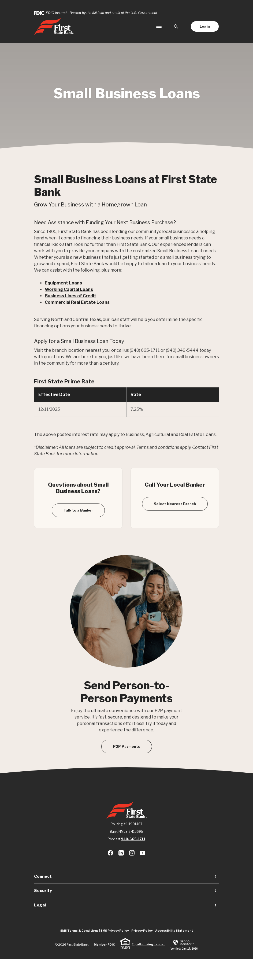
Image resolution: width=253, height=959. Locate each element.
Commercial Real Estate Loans (77, 302)
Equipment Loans (63, 283)
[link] (184, 944)
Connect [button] (43, 876)
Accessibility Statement (174, 930)
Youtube (142, 853)
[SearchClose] (176, 26)
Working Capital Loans (69, 289)
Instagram (132, 853)
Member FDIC (104, 944)
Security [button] (43, 890)
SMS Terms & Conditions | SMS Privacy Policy (94, 930)
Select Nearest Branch (175, 504)
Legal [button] (40, 905)
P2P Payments (126, 746)
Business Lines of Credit (70, 295)
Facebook (110, 853)
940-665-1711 (133, 839)
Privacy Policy (141, 930)
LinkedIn (121, 853)
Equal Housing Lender (148, 944)
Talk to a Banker (78, 510)
